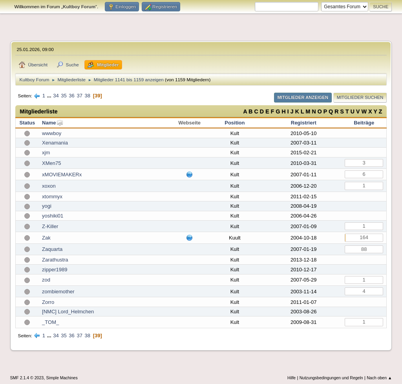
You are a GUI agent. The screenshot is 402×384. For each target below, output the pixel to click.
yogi (46, 206)
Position (235, 123)
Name (49, 123)
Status (27, 123)
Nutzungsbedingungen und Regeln (331, 377)
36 (71, 96)
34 (55, 96)
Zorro (48, 302)
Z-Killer (50, 226)
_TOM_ (50, 322)
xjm (46, 152)
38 (87, 96)
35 (63, 96)
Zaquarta (52, 249)
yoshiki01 (52, 216)
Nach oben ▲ (379, 377)
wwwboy (51, 133)
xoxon (49, 186)
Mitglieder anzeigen (303, 97)
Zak (46, 238)
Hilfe (291, 377)
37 (79, 96)
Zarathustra (55, 260)
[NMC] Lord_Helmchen (68, 312)
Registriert (303, 123)
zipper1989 (54, 269)
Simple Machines (62, 377)
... (50, 96)
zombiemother (58, 291)
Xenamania (55, 143)
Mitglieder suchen (360, 97)
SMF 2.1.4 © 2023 (27, 377)
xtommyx (52, 196)
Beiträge (364, 123)
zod (46, 280)
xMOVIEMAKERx (62, 174)
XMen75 (51, 163)
